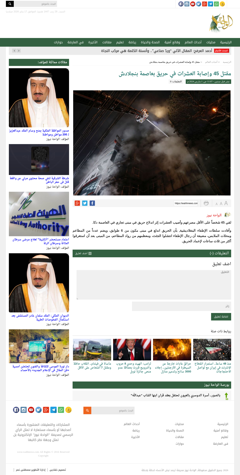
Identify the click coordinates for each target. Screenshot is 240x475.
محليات (210, 42)
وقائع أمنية (172, 42)
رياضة (132, 42)
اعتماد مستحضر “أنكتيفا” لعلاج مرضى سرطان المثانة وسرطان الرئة (40, 241)
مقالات (107, 42)
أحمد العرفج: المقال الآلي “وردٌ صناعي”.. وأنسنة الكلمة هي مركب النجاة (156, 50)
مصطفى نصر (23, 469)
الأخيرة (93, 42)
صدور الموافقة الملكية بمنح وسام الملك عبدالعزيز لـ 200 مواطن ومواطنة (39, 132)
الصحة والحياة (150, 42)
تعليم (120, 42)
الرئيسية (226, 42)
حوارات (58, 42)
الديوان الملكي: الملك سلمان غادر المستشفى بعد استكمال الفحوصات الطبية (40, 317)
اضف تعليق (81, 253)
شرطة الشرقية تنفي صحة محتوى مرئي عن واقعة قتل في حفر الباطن (39, 180)
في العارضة (75, 42)
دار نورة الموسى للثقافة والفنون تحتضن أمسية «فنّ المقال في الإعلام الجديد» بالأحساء (40, 368)
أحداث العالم (193, 42)
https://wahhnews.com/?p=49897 (186, 203)
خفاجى (54, 469)
